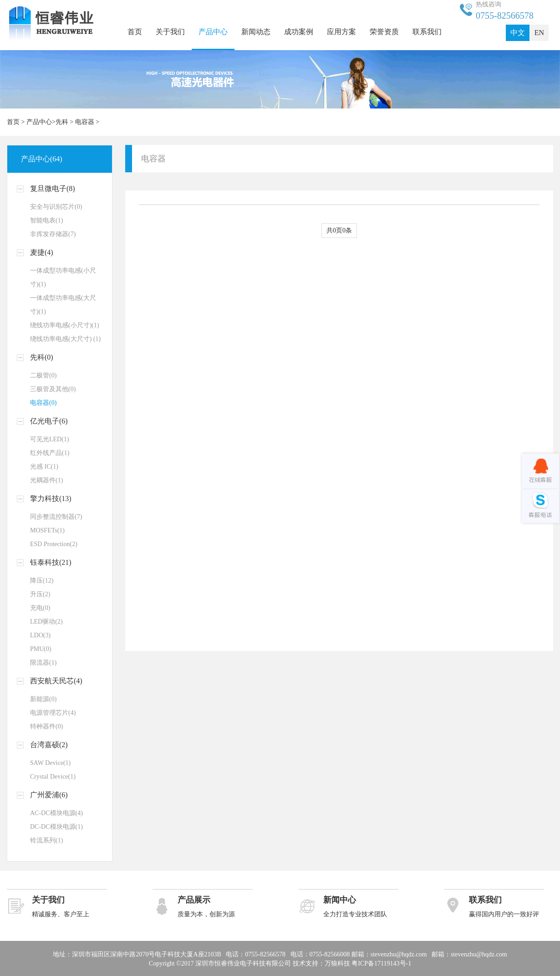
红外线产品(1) (49, 452)
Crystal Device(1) (53, 776)
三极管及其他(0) (53, 389)
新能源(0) (43, 699)
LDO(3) (40, 635)
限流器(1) (43, 662)
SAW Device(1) (50, 762)
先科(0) (41, 357)
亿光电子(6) (49, 421)
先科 (62, 122)
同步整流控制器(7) (56, 516)
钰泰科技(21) (50, 562)
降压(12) (41, 580)
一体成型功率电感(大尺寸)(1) (63, 304)
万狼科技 (337, 963)
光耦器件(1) (46, 480)
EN (539, 32)
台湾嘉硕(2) (49, 745)
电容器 (84, 122)
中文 (517, 32)
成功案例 (298, 32)
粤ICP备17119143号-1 (381, 963)
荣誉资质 (384, 32)
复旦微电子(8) (52, 188)
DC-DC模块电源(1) (56, 826)
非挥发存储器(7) (53, 234)
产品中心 (213, 32)
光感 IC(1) (44, 466)
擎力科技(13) (50, 498)
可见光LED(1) (49, 439)
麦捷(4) (41, 252)
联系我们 (427, 32)
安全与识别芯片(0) (56, 206)
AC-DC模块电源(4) (56, 813)
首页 (134, 32)
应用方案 (341, 32)
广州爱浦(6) (49, 795)
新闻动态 (255, 32)
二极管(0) (43, 375)
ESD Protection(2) (53, 544)
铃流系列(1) (46, 840)
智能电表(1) (46, 220)
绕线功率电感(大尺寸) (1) (65, 339)
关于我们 (170, 32)
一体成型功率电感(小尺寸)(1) (63, 277)
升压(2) (40, 594)
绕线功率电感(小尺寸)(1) (64, 325)
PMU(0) (40, 649)
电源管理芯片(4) (53, 712)
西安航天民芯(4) (56, 681)
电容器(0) (43, 402)
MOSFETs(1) (47, 530)
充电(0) (40, 607)
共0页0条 (339, 230)
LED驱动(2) (46, 621)
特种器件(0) (46, 726)
